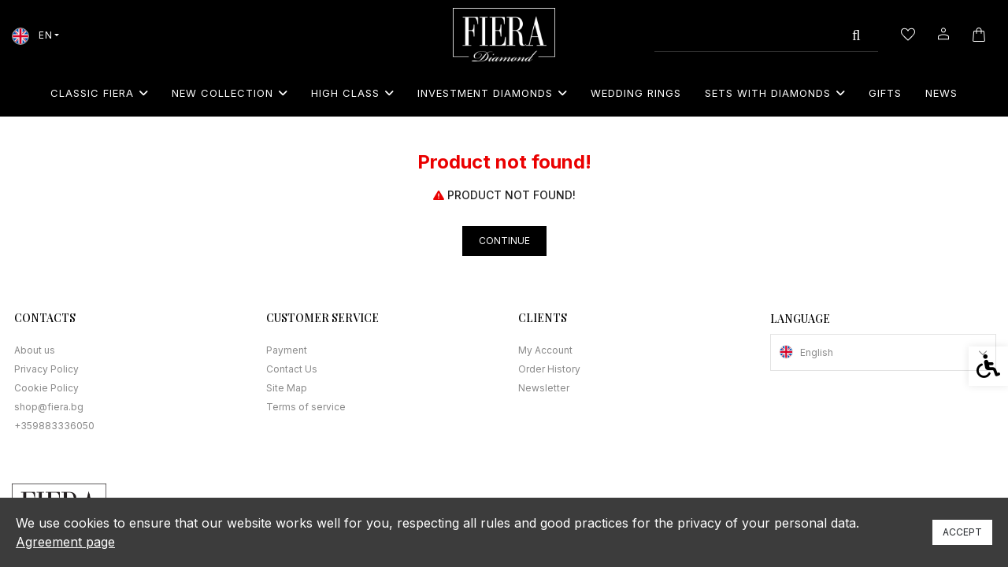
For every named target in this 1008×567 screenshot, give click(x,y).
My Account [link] (545, 350)
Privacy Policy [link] (46, 369)
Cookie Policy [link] (46, 388)
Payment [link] (286, 350)
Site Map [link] (286, 388)
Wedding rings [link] (636, 93)
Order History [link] (549, 369)
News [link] (941, 93)
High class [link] (352, 92)
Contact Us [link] (291, 369)
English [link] (816, 352)
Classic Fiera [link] (99, 92)
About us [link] (34, 350)
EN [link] (32, 35)
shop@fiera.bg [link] (48, 407)
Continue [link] (504, 240)
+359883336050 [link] (54, 426)
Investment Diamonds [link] (492, 92)
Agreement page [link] (65, 542)
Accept (962, 532)
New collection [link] (229, 92)
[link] (504, 34)
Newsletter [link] (543, 388)
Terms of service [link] (306, 407)
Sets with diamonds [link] (775, 92)
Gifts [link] (885, 93)
